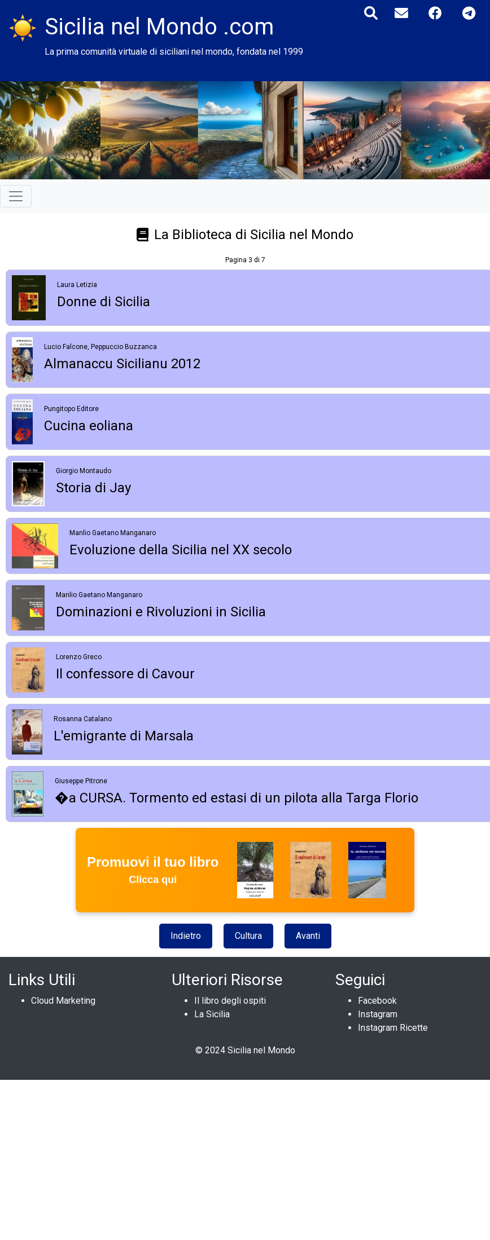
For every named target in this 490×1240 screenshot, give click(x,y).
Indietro (185, 935)
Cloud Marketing (63, 1000)
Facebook (377, 1000)
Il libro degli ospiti (230, 1000)
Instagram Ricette (393, 1027)
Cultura (248, 935)
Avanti (308, 935)
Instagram (377, 1014)
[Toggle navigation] (16, 196)
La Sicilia (212, 1014)
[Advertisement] (241, 1159)
